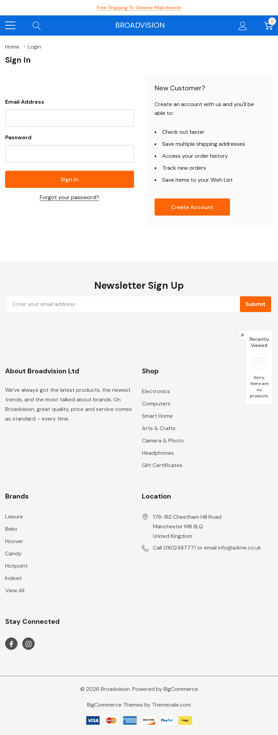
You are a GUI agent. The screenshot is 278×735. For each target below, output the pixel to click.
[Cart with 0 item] (268, 25)
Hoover (14, 541)
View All (14, 590)
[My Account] (243, 25)
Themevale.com (171, 704)
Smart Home (157, 416)
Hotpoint (16, 565)
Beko (11, 528)
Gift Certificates (162, 465)
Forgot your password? (69, 197)
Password (18, 137)
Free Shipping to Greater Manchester (139, 7)
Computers (156, 403)
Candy (13, 553)
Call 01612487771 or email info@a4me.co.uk (207, 547)
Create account (192, 207)
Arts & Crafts (159, 428)
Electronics (156, 391)
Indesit (13, 578)
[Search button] (37, 25)
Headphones (158, 452)
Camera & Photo (163, 440)
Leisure (14, 516)
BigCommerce (181, 689)
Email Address (24, 101)
